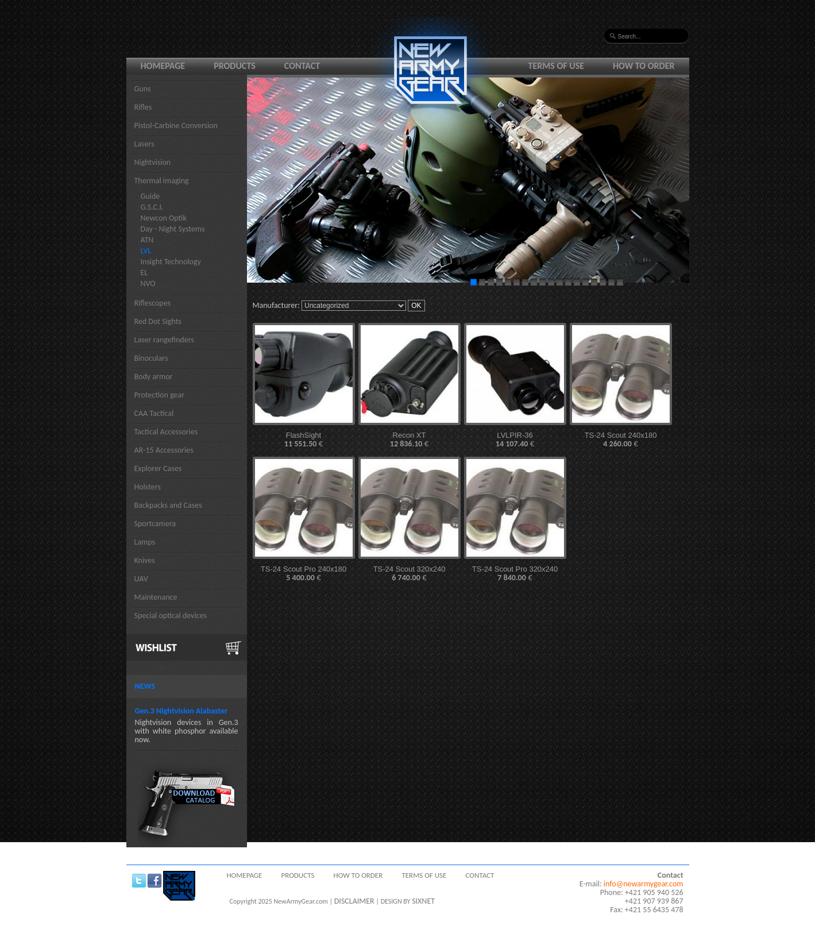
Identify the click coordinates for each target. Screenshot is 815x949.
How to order (644, 65)
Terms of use (556, 65)
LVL (146, 251)
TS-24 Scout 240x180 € (621, 440)
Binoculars (151, 358)
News (145, 686)
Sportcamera (155, 523)
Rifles (143, 107)
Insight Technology (171, 262)
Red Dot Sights (157, 321)
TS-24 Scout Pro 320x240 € (515, 573)
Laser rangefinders (164, 339)
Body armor (153, 376)
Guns (142, 88)
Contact (302, 65)
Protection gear (159, 395)
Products (235, 65)
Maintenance (155, 597)
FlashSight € (303, 440)
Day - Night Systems (173, 229)
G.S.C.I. (152, 207)
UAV (141, 578)
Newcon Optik (164, 218)
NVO (148, 283)
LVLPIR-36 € (515, 440)
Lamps (145, 542)
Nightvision (152, 162)
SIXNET (423, 901)
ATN (147, 240)
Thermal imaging (161, 180)
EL (144, 272)
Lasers (144, 144)
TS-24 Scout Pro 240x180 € (304, 573)
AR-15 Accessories (164, 450)
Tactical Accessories (166, 431)
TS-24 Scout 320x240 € (409, 573)
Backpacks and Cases (168, 505)
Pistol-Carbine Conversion (176, 125)
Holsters (147, 487)
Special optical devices (170, 615)
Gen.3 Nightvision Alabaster (181, 711)
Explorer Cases (158, 468)
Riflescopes (152, 303)
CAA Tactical (154, 413)
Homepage (163, 65)
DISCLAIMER (354, 901)
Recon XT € (409, 440)
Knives (144, 560)
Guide (150, 196)
